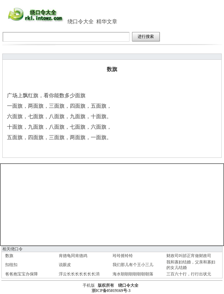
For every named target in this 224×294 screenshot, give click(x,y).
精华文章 (106, 21)
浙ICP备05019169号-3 (111, 290)
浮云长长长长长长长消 (79, 274)
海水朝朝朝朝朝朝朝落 (133, 274)
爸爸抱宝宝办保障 (21, 274)
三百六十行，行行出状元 (188, 274)
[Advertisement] (112, 204)
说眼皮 (65, 265)
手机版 (89, 285)
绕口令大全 (80, 21)
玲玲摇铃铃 (123, 256)
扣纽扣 (11, 265)
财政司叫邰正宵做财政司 (188, 256)
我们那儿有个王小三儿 (133, 265)
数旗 (9, 256)
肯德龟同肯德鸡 (73, 256)
